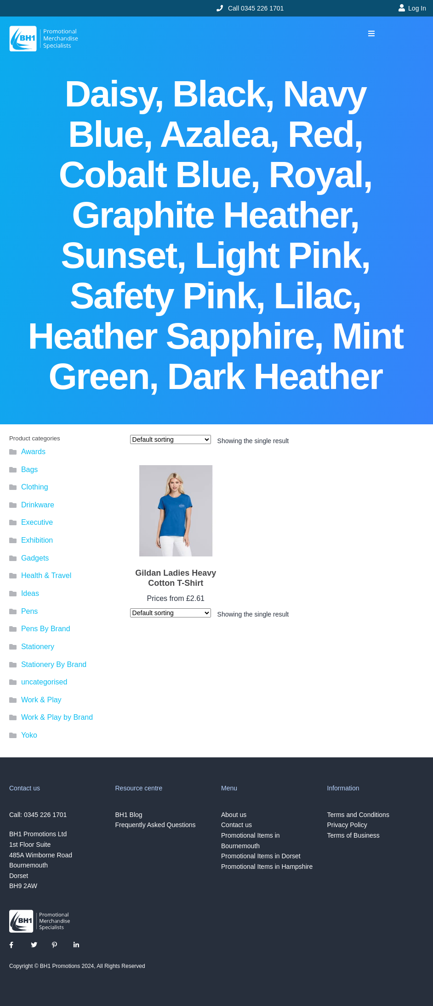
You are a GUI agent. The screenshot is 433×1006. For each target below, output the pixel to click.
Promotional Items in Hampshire (267, 866)
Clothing (34, 487)
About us (233, 814)
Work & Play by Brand (57, 717)
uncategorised (44, 682)
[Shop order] (170, 439)
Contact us (236, 824)
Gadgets (35, 558)
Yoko (29, 735)
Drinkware (37, 505)
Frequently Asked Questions (155, 824)
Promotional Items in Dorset (261, 856)
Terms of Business (353, 835)
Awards (33, 452)
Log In (417, 8)
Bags (29, 469)
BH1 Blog (128, 814)
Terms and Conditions (358, 814)
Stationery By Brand (53, 664)
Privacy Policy (347, 824)
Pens (29, 611)
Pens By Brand (45, 629)
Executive (37, 522)
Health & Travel (46, 575)
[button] (371, 34)
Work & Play (41, 700)
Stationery (37, 646)
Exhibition (37, 540)
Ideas (30, 593)
